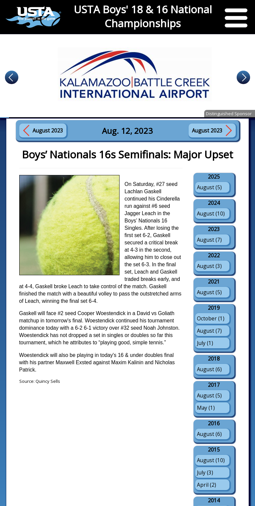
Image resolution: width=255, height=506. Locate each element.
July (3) (205, 472)
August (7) (209, 239)
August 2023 (48, 130)
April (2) (206, 484)
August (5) (209, 187)
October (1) (210, 318)
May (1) (206, 407)
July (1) (205, 343)
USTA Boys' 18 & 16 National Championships (143, 16)
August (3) (209, 266)
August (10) (211, 213)
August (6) (209, 369)
